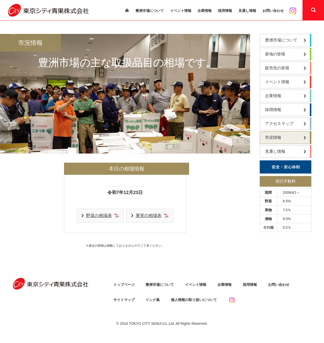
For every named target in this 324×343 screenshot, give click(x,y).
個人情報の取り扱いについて (194, 300)
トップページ (124, 285)
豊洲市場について (149, 11)
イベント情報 (180, 11)
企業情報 (204, 11)
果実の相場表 (148, 215)
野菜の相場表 (99, 215)
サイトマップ (124, 300)
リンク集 (153, 300)
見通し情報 (247, 11)
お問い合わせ (273, 11)
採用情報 (225, 11)
